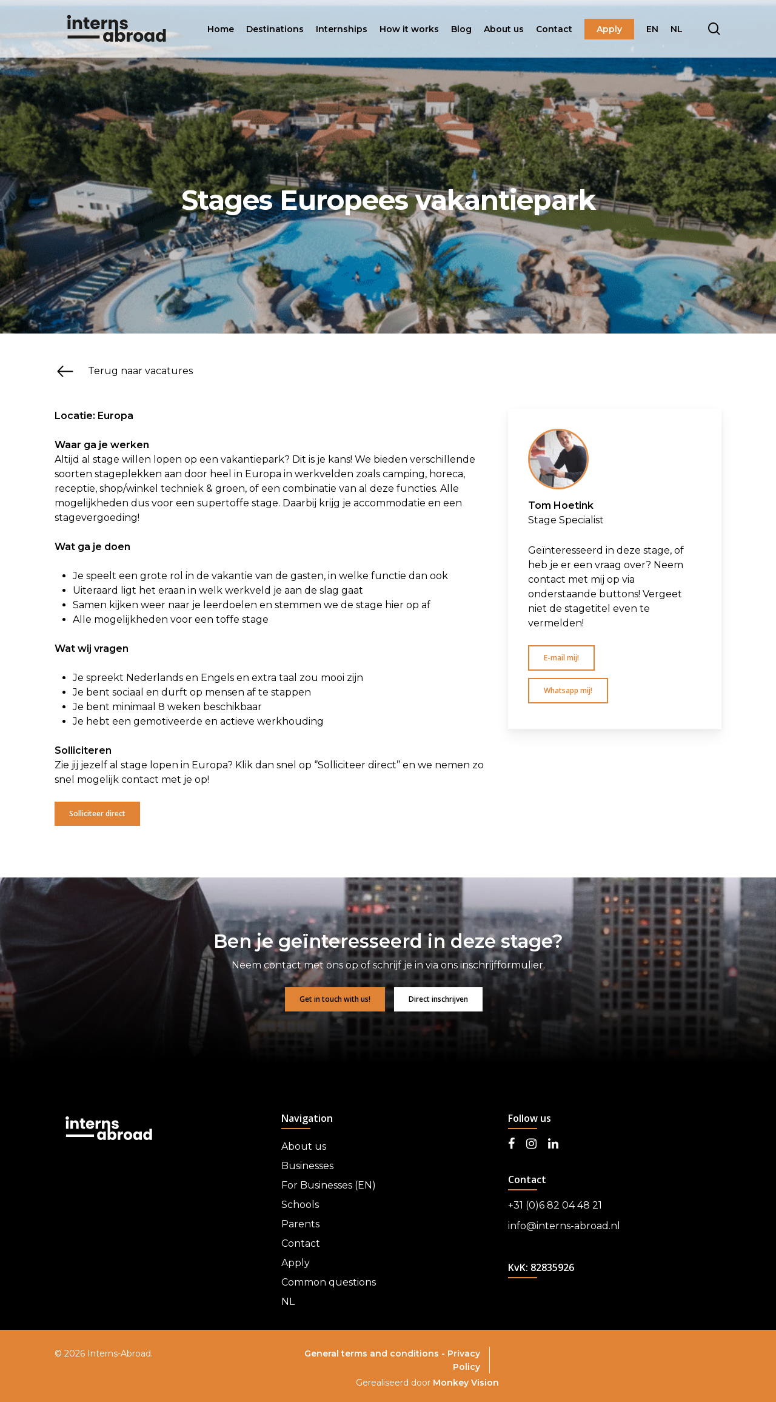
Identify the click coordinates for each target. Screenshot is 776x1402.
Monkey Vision (466, 1382)
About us (303, 1146)
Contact (300, 1243)
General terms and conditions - (375, 1353)
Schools (300, 1204)
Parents (300, 1224)
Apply (295, 1263)
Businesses (307, 1166)
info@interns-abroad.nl (564, 1226)
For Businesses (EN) (328, 1185)
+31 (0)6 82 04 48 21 (555, 1205)
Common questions (328, 1282)
